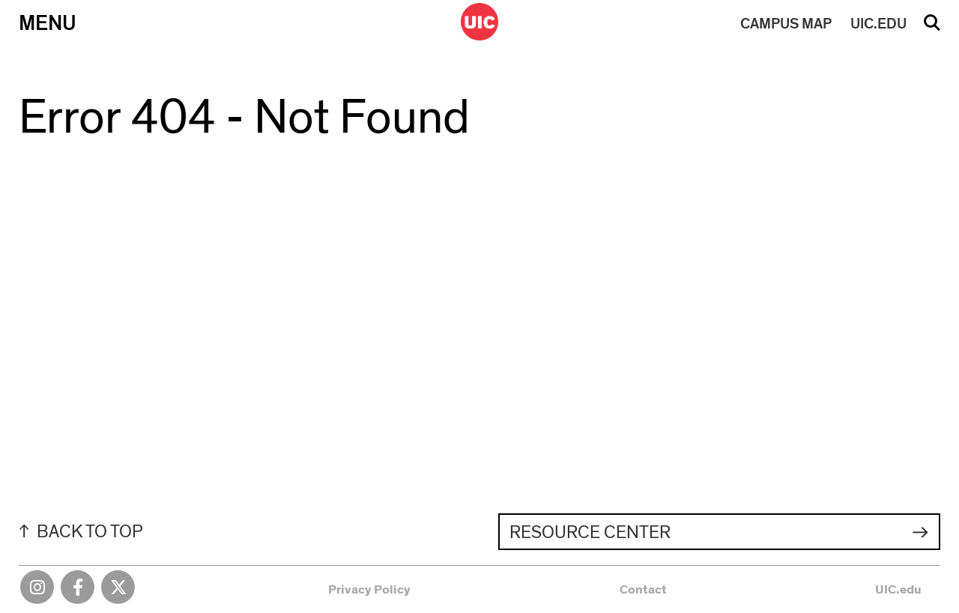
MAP (786, 23)
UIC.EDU (878, 23)
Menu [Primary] (47, 23)
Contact (643, 589)
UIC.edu (898, 589)
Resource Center (590, 533)
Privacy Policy (369, 589)
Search (932, 27)
